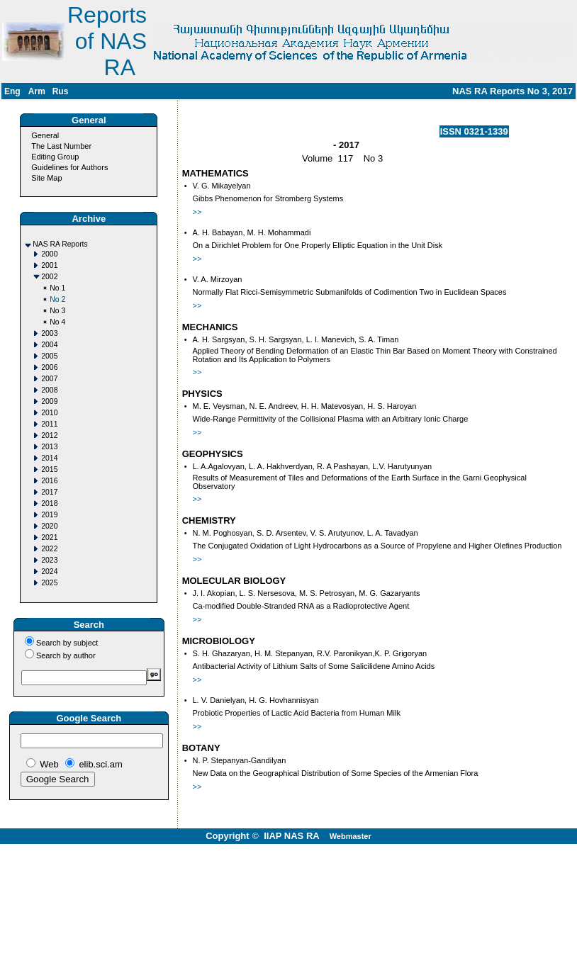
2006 (49, 367)
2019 (49, 515)
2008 (49, 390)
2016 (49, 481)
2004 (49, 345)
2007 (49, 379)
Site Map (46, 178)
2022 (49, 549)
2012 (49, 435)
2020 (49, 526)
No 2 (57, 299)
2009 (49, 401)
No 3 (57, 311)
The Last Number (61, 146)
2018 (49, 503)
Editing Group (55, 156)
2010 (49, 413)
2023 (49, 560)
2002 (49, 277)
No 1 (57, 288)
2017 (49, 492)
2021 (49, 537)
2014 (49, 458)
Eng (12, 91)
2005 (49, 356)
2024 (49, 571)
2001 (49, 265)
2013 (49, 447)
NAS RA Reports (60, 244)
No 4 (57, 322)
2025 (49, 583)
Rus (60, 91)
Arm (36, 91)
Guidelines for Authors (69, 167)
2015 (49, 469)
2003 (49, 333)
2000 (49, 254)
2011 (49, 424)
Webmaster (350, 836)
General (45, 135)
